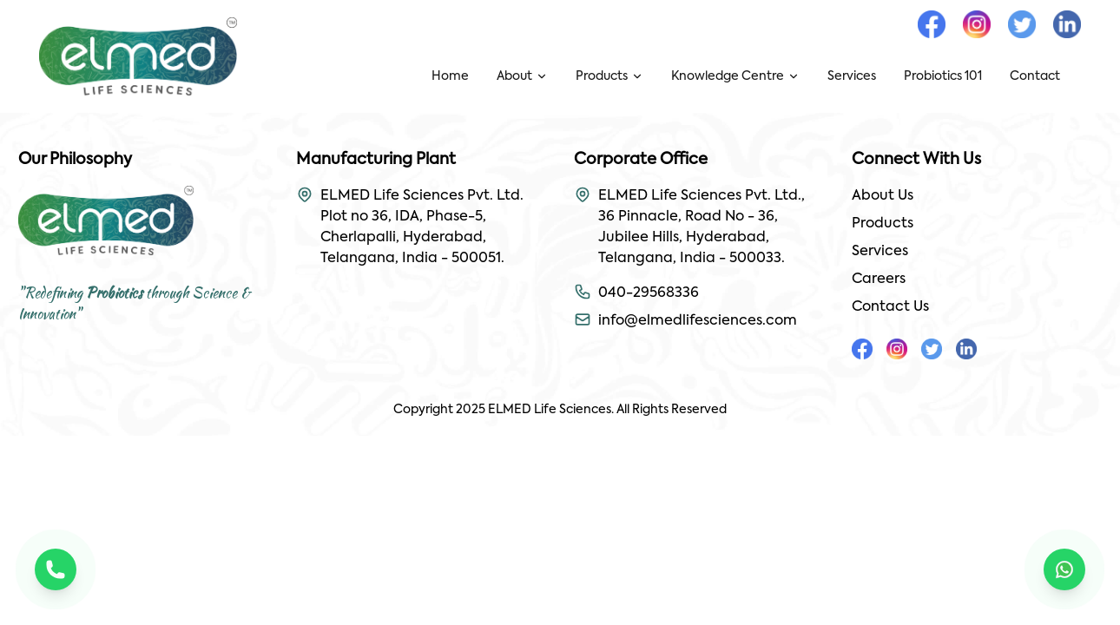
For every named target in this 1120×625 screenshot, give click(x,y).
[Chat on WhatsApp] (1064, 569)
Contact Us (890, 307)
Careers (879, 279)
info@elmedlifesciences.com (697, 321)
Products (882, 224)
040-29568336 (648, 293)
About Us (882, 196)
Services (880, 252)
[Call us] (55, 569)
